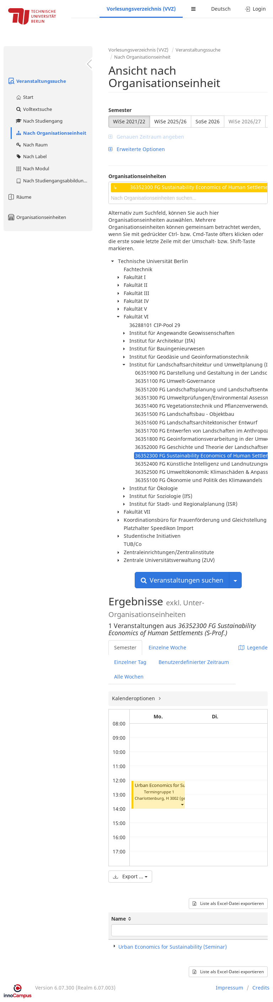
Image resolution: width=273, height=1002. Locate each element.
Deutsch (221, 8)
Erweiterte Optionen (136, 149)
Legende (253, 647)
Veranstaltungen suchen (182, 580)
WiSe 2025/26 (170, 121)
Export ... (130, 876)
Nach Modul (32, 168)
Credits (260, 987)
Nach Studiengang (39, 121)
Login (255, 8)
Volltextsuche (33, 109)
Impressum (229, 987)
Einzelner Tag (130, 662)
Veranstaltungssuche (36, 81)
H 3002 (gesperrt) (182, 798)
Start (24, 97)
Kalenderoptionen (134, 698)
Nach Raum (31, 144)
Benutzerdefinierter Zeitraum (194, 662)
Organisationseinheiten (36, 217)
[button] (182, 805)
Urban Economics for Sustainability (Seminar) (183, 785)
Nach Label (31, 156)
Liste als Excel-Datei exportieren (228, 903)
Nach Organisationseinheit (50, 133)
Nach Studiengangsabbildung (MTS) (53, 180)
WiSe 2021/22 (129, 121)
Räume (19, 197)
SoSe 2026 (208, 121)
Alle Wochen (129, 676)
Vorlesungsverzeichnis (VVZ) (141, 8)
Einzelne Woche (167, 647)
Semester (120, 110)
